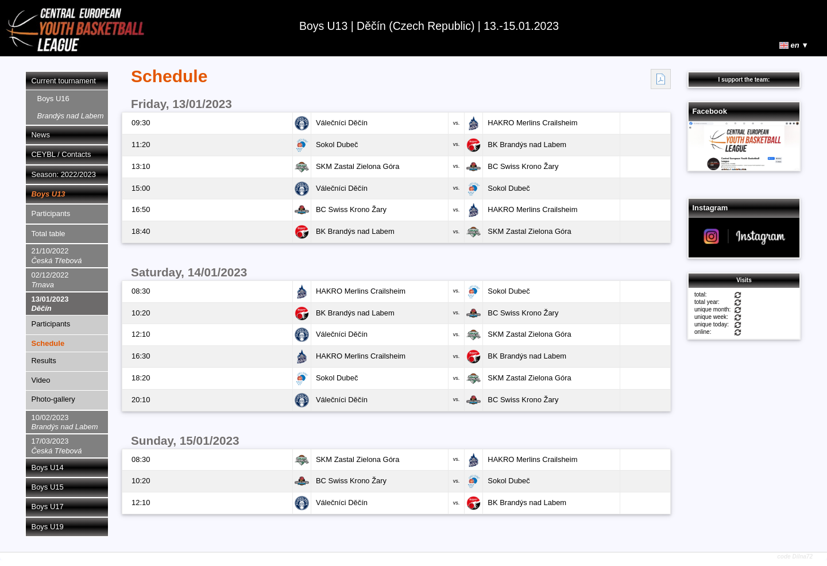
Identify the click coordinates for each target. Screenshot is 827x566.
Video (41, 380)
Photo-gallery (53, 399)
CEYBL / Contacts (61, 154)
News (41, 134)
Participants (51, 213)
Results (44, 360)
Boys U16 (70, 107)
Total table (48, 233)
